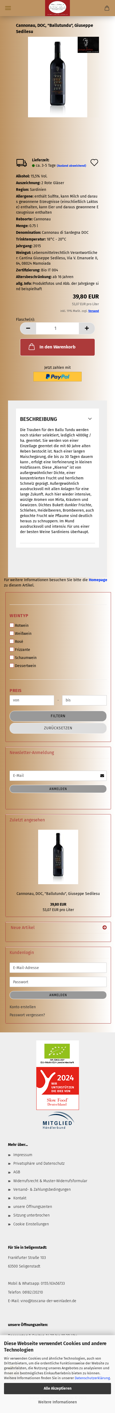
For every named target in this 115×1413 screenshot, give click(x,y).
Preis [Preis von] (16, 690)
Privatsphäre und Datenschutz (39, 1163)
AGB (16, 1172)
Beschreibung (38, 419)
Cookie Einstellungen (31, 1224)
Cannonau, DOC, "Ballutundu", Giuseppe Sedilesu (58, 893)
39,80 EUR (58, 904)
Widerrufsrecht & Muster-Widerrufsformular (50, 1181)
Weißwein (20, 633)
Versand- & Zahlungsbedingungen (42, 1189)
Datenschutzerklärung (92, 1378)
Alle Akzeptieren (58, 1388)
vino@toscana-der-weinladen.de (48, 1301)
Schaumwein (23, 657)
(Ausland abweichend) (71, 165)
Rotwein (19, 625)
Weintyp (19, 615)
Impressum (22, 1155)
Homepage (98, 580)
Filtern (58, 716)
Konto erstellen (23, 1007)
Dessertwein (23, 665)
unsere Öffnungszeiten (32, 1206)
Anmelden (58, 789)
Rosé (16, 641)
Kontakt (19, 1198)
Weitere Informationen (57, 1402)
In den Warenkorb (51, 346)
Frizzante (20, 649)
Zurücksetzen (58, 728)
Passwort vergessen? (27, 1015)
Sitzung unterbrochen (31, 1215)
